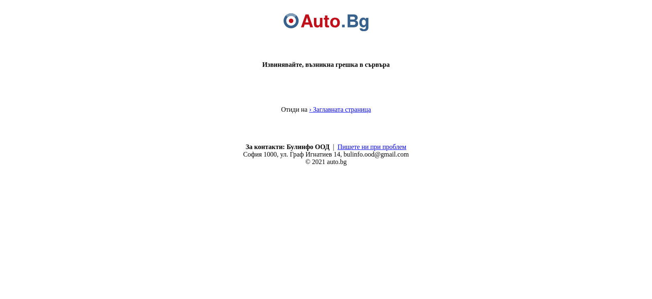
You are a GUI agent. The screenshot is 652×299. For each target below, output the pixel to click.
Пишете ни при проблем (372, 146)
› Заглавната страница (340, 109)
